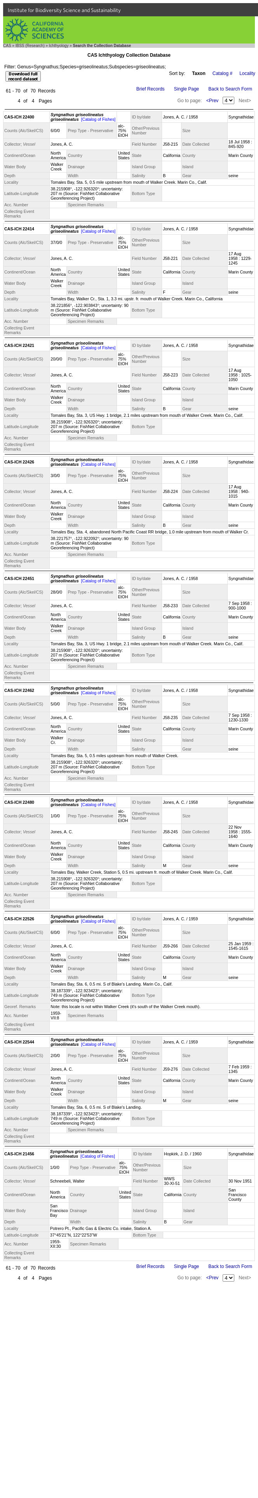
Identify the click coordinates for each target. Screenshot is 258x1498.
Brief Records (150, 89)
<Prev (212, 100)
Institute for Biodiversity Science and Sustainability (64, 10)
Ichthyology (59, 46)
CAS (7, 46)
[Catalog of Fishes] (98, 119)
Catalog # (222, 73)
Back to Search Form (230, 89)
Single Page (186, 89)
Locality (247, 73)
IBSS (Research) (30, 46)
